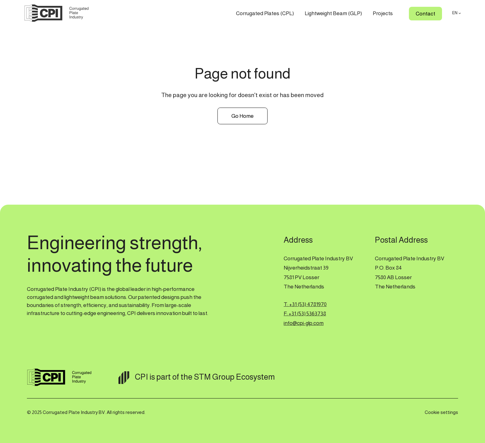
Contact (425, 14)
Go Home (242, 116)
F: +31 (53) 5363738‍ (305, 313)
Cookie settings (441, 412)
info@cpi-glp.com (304, 323)
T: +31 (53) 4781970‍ (305, 304)
